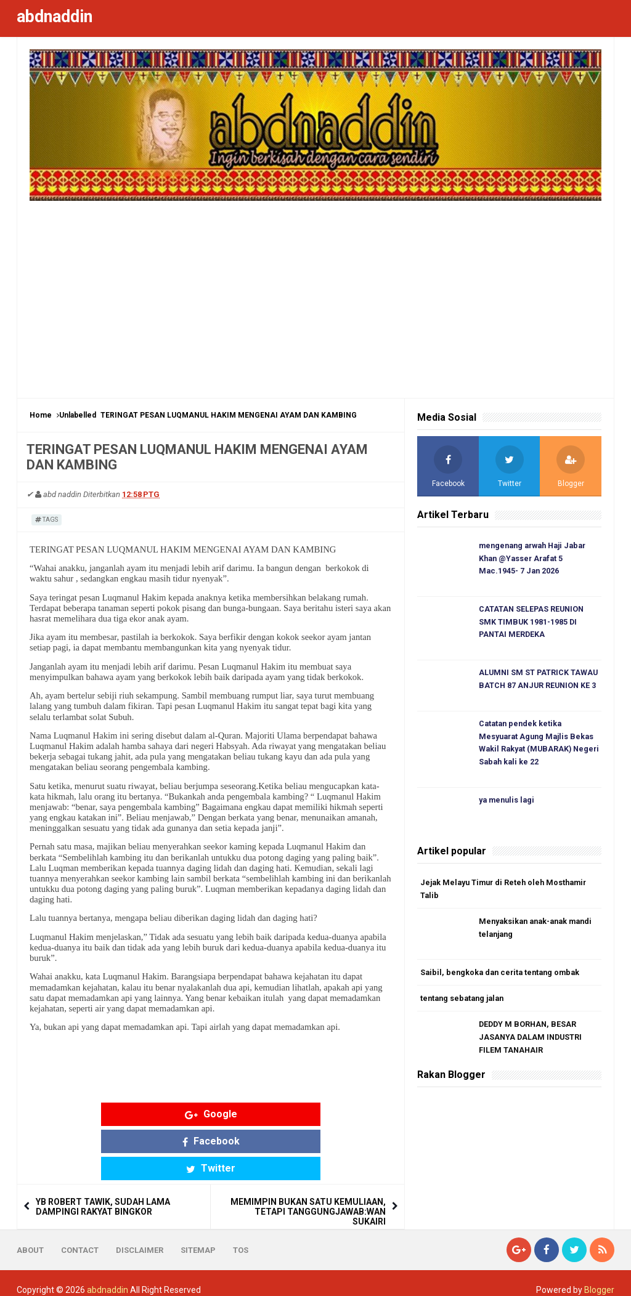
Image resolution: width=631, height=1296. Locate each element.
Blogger (599, 1276)
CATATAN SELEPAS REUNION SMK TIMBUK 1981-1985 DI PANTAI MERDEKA (533, 623)
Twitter (307, 1114)
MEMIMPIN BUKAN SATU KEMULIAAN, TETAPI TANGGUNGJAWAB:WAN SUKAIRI (308, 1158)
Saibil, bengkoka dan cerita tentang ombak (503, 977)
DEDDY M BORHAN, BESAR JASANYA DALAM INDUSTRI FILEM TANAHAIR (532, 1044)
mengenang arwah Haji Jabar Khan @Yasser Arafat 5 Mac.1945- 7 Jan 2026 (537, 559)
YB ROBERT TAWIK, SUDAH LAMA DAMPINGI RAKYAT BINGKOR (103, 1153)
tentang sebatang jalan (465, 1004)
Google (115, 1114)
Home (41, 415)
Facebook (211, 1114)
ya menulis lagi (508, 804)
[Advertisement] (315, 293)
